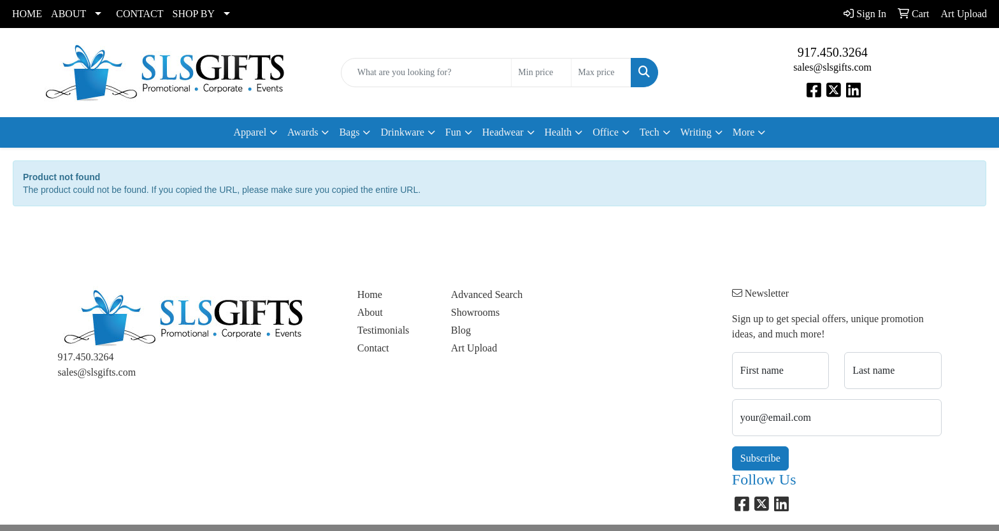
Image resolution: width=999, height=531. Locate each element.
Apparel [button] (250, 132)
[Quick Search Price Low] (541, 72)
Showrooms (475, 312)
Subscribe (760, 458)
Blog (461, 330)
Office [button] (606, 132)
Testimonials (383, 330)
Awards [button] (302, 132)
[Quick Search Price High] (601, 72)
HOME (27, 13)
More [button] (744, 132)
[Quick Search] (426, 72)
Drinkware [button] (402, 132)
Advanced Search (486, 294)
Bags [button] (349, 132)
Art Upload (474, 348)
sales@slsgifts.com (832, 67)
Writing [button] (696, 132)
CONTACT (139, 13)
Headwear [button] (503, 132)
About (370, 312)
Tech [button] (649, 132)
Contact (373, 348)
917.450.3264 (833, 52)
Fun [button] (453, 132)
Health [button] (558, 132)
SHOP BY (194, 13)
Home (369, 294)
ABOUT (68, 13)
